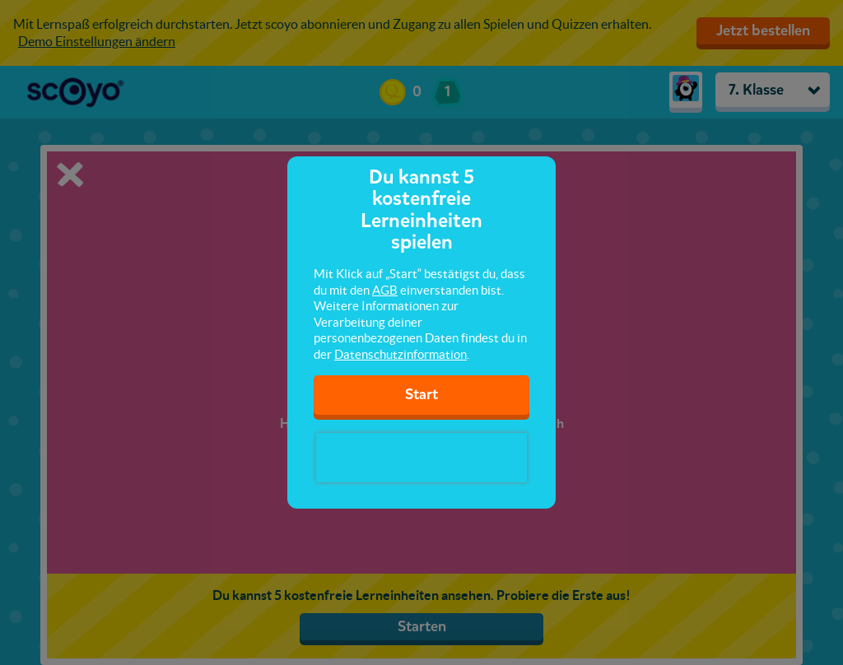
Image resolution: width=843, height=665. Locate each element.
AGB (385, 290)
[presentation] (421, 457)
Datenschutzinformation (400, 354)
